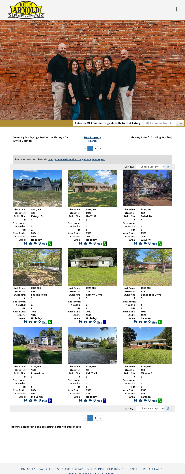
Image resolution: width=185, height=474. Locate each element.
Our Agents (115, 469)
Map (42, 243)
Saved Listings (49, 469)
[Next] (100, 148)
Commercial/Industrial (68, 159)
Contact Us (28, 469)
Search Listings (72, 469)
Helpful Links (136, 469)
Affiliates (155, 469)
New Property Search (92, 139)
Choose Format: (23, 159)
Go (180, 123)
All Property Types (94, 159)
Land (50, 159)
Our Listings (95, 469)
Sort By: (129, 166)
